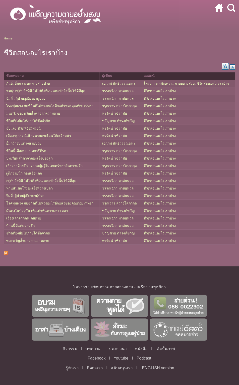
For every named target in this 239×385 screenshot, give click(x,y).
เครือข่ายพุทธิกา (151, 287)
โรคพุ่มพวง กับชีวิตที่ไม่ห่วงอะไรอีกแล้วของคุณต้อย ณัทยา (50, 106)
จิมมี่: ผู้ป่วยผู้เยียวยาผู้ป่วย (25, 196)
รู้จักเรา (72, 368)
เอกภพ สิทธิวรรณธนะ (118, 83)
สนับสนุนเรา (122, 368)
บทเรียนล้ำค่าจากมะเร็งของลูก (29, 158)
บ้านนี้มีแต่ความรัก (20, 226)
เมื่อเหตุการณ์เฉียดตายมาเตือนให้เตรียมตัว (38, 136)
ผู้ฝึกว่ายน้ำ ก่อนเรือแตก (24, 173)
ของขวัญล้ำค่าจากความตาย (27, 241)
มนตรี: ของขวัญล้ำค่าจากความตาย (33, 113)
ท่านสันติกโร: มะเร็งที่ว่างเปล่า (29, 188)
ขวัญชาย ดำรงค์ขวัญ (118, 121)
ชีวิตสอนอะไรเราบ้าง (213, 83)
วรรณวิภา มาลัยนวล (118, 91)
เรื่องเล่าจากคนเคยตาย (23, 218)
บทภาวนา (118, 349)
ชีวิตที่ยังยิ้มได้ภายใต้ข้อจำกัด (28, 121)
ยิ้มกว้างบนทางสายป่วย (23, 143)
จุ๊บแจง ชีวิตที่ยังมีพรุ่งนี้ (23, 128)
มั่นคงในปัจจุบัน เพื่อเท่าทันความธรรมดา (37, 211)
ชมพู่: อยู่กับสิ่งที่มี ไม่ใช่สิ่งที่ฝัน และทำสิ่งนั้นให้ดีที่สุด (45, 91)
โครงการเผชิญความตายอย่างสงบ (169, 83)
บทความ (93, 349)
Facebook (97, 358)
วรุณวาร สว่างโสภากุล (119, 106)
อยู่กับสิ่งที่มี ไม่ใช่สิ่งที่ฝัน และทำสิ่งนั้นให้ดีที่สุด (41, 181)
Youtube (121, 358)
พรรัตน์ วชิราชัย (114, 113)
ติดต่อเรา (95, 368)
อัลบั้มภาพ (166, 349)
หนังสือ (141, 349)
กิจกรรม (70, 349)
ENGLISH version (158, 368)
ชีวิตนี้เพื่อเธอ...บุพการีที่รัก (26, 151)
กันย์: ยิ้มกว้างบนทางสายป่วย (28, 83)
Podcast (143, 358)
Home (8, 38)
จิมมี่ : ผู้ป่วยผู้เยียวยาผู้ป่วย (25, 98)
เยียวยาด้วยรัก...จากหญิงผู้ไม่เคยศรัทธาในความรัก (44, 166)
